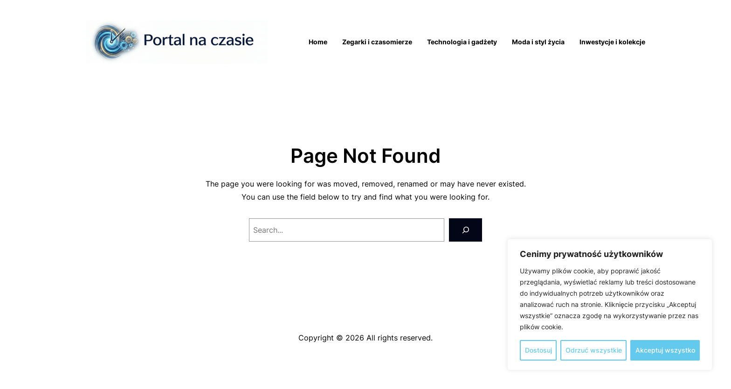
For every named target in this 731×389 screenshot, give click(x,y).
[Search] (465, 229)
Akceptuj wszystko (665, 350)
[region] (609, 304)
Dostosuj (538, 350)
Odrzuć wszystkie (593, 350)
